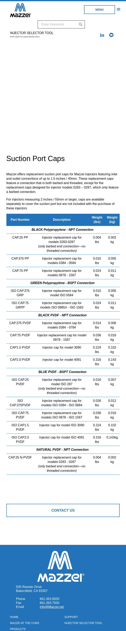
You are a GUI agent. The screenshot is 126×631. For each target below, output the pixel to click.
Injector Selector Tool (32, 34)
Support (71, 617)
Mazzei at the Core (24, 623)
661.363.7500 (49, 603)
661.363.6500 (49, 599)
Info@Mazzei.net (52, 607)
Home (14, 617)
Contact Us (63, 510)
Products (18, 629)
